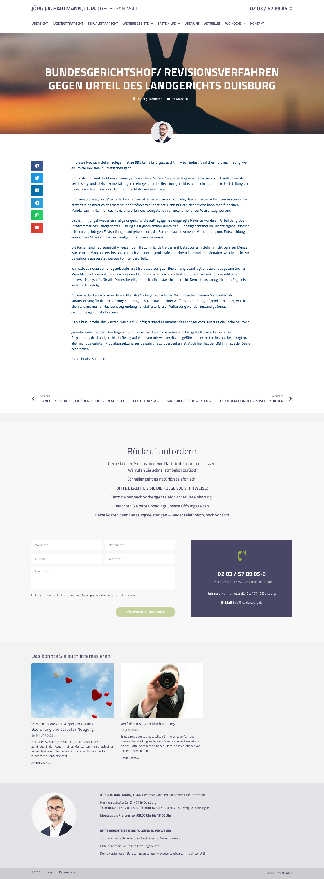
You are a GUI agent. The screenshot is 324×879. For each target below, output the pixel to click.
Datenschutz (67, 872)
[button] (37, 166)
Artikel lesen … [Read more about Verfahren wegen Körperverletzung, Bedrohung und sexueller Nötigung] (41, 763)
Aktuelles (212, 23)
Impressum (49, 872)
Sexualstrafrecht (103, 23)
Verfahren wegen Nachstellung (148, 724)
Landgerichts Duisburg (116, 226)
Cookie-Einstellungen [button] (279, 873)
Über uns (192, 23)
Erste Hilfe (169, 23)
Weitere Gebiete (138, 23)
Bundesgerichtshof (193, 226)
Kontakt (257, 23)
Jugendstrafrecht (68, 23)
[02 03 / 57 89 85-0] (242, 555)
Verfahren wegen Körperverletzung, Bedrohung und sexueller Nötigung (63, 726)
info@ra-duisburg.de (248, 602)
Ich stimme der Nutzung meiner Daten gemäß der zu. (89, 595)
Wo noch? (235, 23)
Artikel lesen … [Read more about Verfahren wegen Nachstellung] (130, 758)
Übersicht (40, 23)
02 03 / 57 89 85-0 (271, 8)
